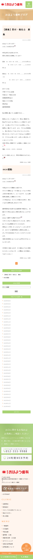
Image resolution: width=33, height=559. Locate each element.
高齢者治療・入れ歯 (9, 538)
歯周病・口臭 (7, 535)
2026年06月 (7, 301)
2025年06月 (7, 337)
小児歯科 (6, 529)
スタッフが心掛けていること (12, 510)
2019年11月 (7, 403)
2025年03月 (7, 346)
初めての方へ (7, 513)
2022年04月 (7, 400)
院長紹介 (6, 507)
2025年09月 (7, 328)
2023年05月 (7, 385)
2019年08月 (7, 406)
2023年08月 (7, 376)
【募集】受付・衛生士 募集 (12, 274)
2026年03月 (7, 310)
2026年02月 (7, 313)
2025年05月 (7, 340)
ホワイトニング (8, 541)
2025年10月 (7, 325)
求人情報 (6, 516)
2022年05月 (7, 397)
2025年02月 (7, 349)
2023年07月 (7, 379)
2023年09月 (7, 373)
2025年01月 (7, 352)
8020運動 (7, 169)
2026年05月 (7, 304)
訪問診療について (8, 547)
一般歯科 (6, 525)
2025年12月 (7, 319)
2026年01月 (7, 316)
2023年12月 (7, 367)
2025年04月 (7, 343)
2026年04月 (7, 307)
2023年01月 (7, 394)
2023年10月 (7, 370)
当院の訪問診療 (8, 544)
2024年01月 (7, 364)
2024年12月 (7, 355)
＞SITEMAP (6, 494)
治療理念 (6, 504)
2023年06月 (7, 382)
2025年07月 (7, 334)
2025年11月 (7, 322)
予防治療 (6, 532)
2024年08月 (7, 361)
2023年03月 (7, 391)
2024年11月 (7, 358)
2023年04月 (7, 388)
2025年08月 (7, 331)
